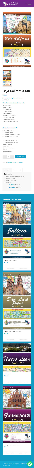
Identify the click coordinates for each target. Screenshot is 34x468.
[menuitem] (25, 3)
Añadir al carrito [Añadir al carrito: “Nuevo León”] (10, 382)
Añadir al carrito (20, 156)
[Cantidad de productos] (8, 157)
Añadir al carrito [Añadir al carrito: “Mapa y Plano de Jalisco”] (10, 268)
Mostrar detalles (23, 268)
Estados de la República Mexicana (15, 162)
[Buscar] (25, 3)
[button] (30, 464)
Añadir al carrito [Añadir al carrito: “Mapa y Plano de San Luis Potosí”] (10, 339)
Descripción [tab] (7, 169)
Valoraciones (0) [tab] (17, 169)
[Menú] (28, 3)
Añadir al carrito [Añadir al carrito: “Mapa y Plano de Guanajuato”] (10, 453)
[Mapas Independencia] (14, 3)
